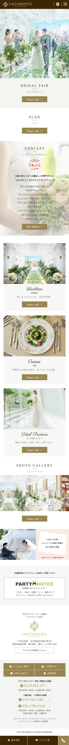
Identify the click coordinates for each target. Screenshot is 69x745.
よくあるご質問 (18, 666)
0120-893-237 (34, 686)
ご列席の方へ (50, 666)
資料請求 (50, 673)
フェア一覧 (43, 740)
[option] (34, 43)
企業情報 (36, 721)
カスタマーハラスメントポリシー (43, 719)
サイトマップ (26, 721)
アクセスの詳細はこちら (33, 650)
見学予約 (14, 740)
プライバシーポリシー (21, 719)
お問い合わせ (18, 673)
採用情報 (45, 721)
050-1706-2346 (33, 706)
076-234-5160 (35, 700)
